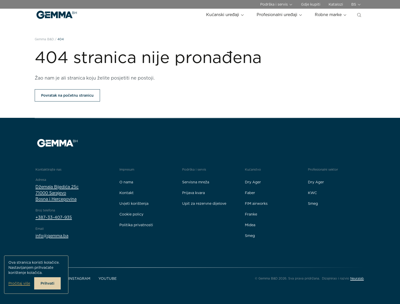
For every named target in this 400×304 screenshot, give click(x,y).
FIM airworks (256, 203)
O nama (126, 182)
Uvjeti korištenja (133, 203)
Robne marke (331, 14)
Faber (250, 193)
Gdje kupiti (310, 4)
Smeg (250, 236)
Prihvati (47, 283)
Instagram (79, 278)
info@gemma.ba (51, 235)
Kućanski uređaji (225, 14)
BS (356, 4)
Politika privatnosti (136, 225)
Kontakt (126, 193)
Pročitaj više (19, 283)
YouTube (107, 278)
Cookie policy (131, 214)
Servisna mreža (195, 182)
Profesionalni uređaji (280, 14)
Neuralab (357, 278)
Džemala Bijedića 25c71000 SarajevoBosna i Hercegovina (57, 192)
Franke (251, 214)
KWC (312, 193)
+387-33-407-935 (53, 217)
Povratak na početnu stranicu (67, 95)
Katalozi (336, 4)
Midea (250, 225)
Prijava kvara (193, 193)
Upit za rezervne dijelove (204, 203)
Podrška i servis (276, 4)
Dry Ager (253, 182)
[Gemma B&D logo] (57, 15)
